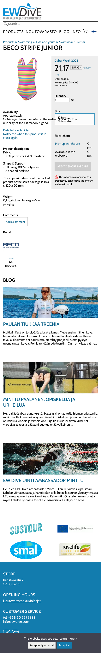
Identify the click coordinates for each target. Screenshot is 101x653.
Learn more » (68, 638)
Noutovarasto (41, 31)
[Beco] (11, 254)
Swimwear (67, 42)
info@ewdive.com (16, 621)
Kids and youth (47, 42)
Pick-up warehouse (67, 143)
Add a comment (15, 221)
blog (64, 31)
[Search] (50, 23)
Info (76, 31)
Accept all (64, 645)
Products (13, 31)
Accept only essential (41, 645)
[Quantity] (62, 100)
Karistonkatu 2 (13, 580)
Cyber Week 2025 (66, 60)
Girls (81, 42)
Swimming (26, 42)
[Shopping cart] (87, 31)
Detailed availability (16, 130)
